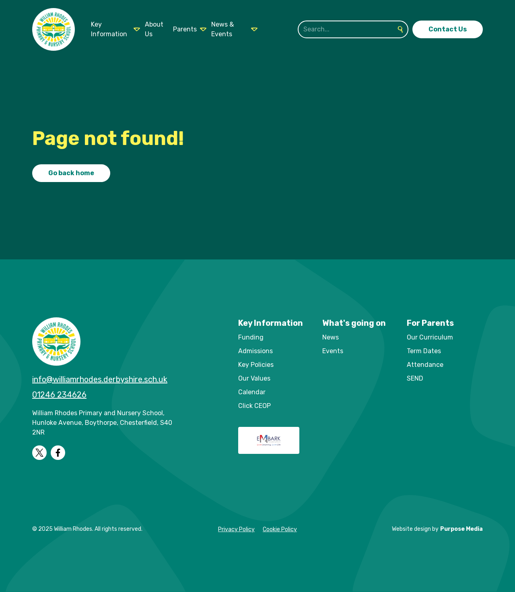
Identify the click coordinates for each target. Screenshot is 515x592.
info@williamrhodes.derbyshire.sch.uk (99, 379)
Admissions (255, 351)
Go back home (71, 173)
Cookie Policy (280, 529)
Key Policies (256, 364)
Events (332, 351)
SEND (415, 378)
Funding (251, 337)
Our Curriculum (430, 337)
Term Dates (424, 351)
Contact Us (447, 29)
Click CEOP (254, 406)
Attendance (425, 364)
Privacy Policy (236, 529)
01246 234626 (59, 394)
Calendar (252, 392)
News (330, 337)
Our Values (254, 378)
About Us (154, 29)
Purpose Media (461, 529)
